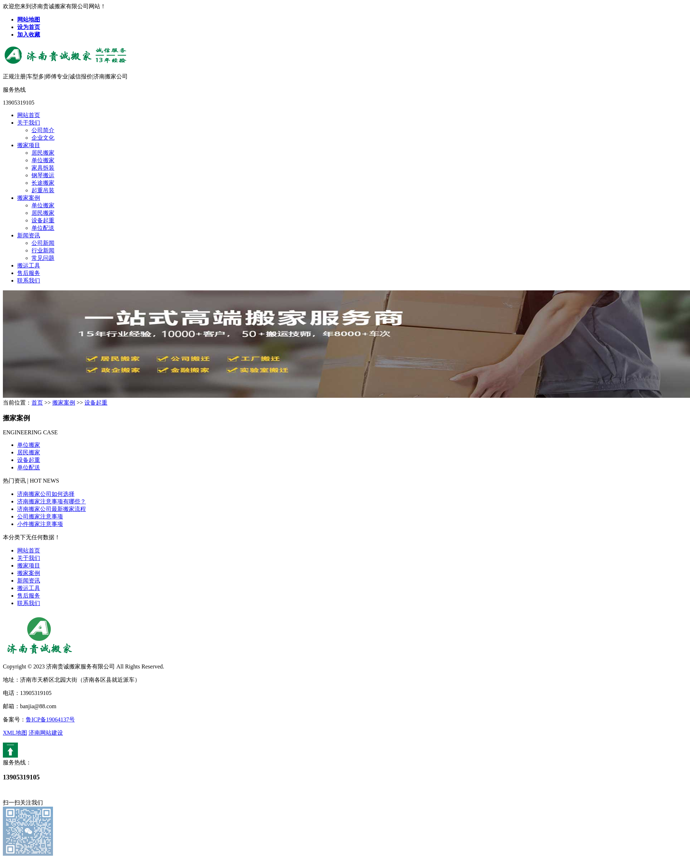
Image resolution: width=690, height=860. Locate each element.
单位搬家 (42, 160)
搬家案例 (28, 198)
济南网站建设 (46, 733)
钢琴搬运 (42, 175)
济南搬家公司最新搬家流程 (51, 509)
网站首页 (28, 115)
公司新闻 (42, 243)
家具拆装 (42, 168)
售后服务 (28, 273)
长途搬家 (42, 183)
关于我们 (28, 123)
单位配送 (42, 228)
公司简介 (42, 130)
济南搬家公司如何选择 (45, 494)
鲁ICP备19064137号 (50, 719)
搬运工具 (28, 265)
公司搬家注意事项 (40, 516)
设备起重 (42, 220)
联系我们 (28, 280)
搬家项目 (28, 145)
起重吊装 (42, 190)
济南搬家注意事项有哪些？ (51, 501)
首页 (37, 403)
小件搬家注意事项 (40, 524)
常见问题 (42, 258)
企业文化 (42, 138)
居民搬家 (42, 153)
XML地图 (15, 733)
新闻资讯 (28, 235)
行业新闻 (42, 250)
